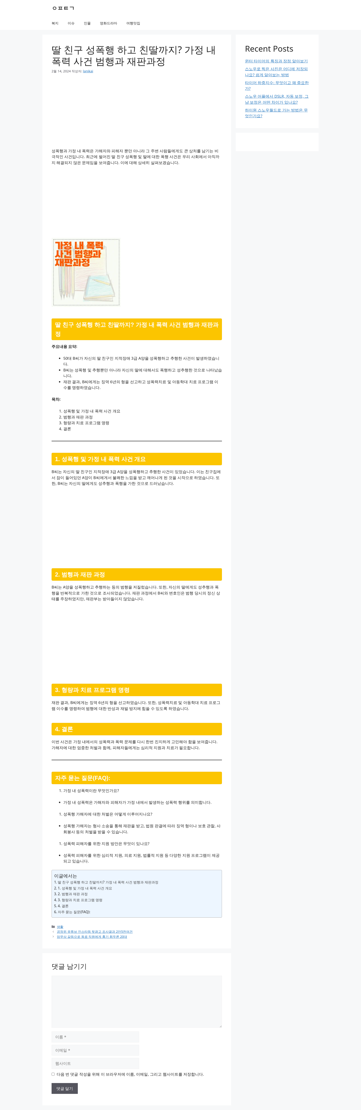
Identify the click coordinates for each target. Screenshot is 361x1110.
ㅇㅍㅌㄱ (63, 8)
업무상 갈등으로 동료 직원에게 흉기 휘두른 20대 (92, 936)
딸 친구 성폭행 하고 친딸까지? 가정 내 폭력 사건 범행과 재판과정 (108, 882)
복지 (55, 23)
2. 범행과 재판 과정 (73, 894)
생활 (60, 927)
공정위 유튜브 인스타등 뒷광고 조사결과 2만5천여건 (95, 931)
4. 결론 (63, 906)
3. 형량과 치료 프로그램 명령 (80, 900)
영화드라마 (108, 23)
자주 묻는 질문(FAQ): (74, 912)
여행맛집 (133, 23)
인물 (87, 23)
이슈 (71, 23)
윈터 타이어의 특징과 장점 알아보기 (276, 61)
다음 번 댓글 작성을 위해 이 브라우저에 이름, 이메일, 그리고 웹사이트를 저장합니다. (130, 1074)
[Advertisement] (137, 114)
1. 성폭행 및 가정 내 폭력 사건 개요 (85, 888)
